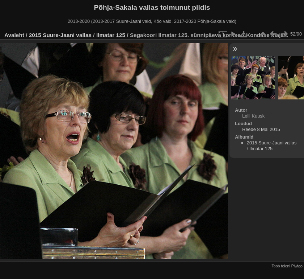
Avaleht (14, 35)
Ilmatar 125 (110, 35)
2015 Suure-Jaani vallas (60, 35)
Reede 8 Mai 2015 (261, 129)
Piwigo (297, 266)
